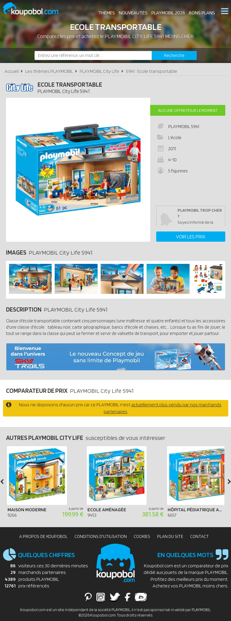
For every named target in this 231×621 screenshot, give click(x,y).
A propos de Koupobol (43, 536)
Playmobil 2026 (168, 12)
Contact (199, 536)
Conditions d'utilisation (100, 536)
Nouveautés (133, 12)
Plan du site (170, 536)
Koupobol (34, 9)
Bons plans (202, 12)
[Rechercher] (174, 55)
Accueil (12, 71)
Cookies (142, 536)
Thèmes (106, 12)
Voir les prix (190, 237)
